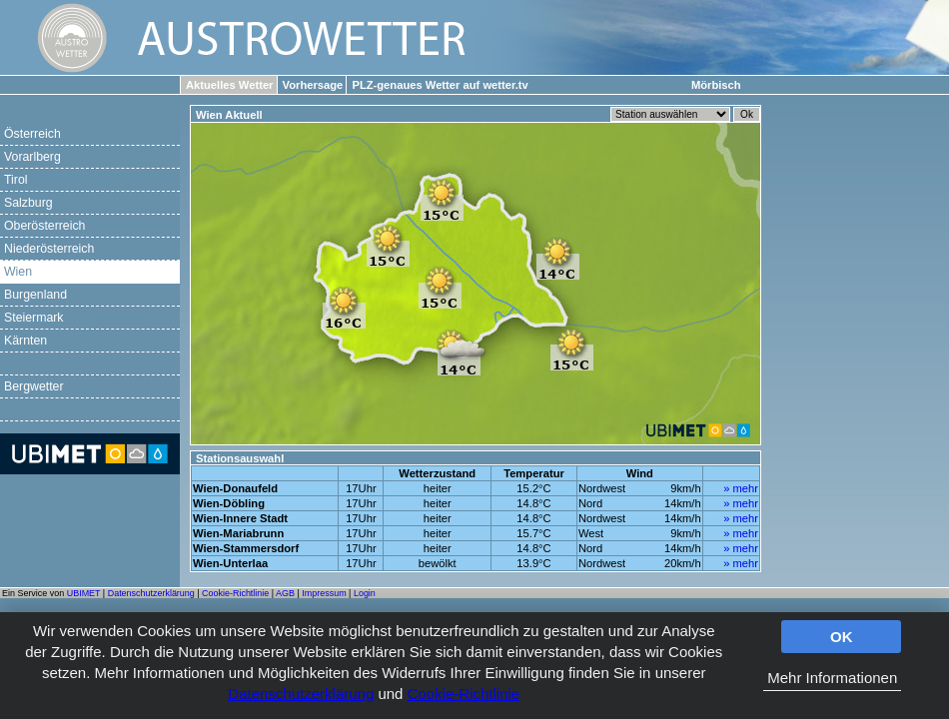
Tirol (15, 180)
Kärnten (25, 341)
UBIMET (84, 593)
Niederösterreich (49, 249)
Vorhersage (313, 85)
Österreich (32, 134)
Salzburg (28, 203)
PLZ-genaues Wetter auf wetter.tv (439, 85)
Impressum (324, 593)
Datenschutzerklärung (301, 693)
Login (365, 593)
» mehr (740, 488)
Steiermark (34, 318)
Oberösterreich (44, 226)
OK (841, 636)
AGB (285, 593)
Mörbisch (716, 85)
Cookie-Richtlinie (464, 693)
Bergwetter (34, 386)
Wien (18, 272)
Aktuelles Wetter (229, 85)
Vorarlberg (32, 157)
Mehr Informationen (832, 677)
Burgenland (35, 295)
